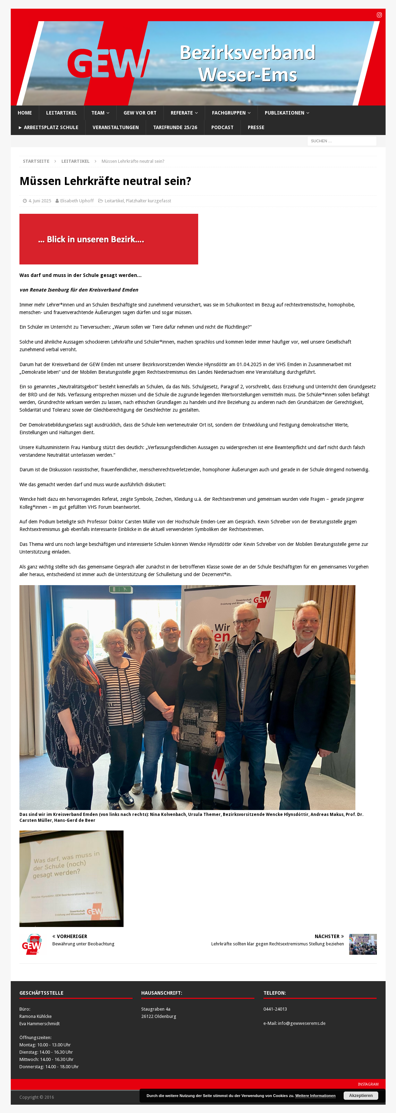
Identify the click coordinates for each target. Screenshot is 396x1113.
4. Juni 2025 (39, 200)
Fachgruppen (229, 112)
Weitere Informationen (315, 1096)
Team (97, 112)
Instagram (368, 1084)
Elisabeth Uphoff (77, 200)
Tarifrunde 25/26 (175, 127)
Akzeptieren (361, 1095)
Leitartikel (61, 112)
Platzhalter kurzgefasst (148, 200)
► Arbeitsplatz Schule (48, 127)
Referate (182, 112)
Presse (256, 127)
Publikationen (284, 112)
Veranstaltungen (116, 127)
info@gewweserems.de (302, 1023)
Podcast (222, 127)
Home (25, 112)
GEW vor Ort (140, 112)
